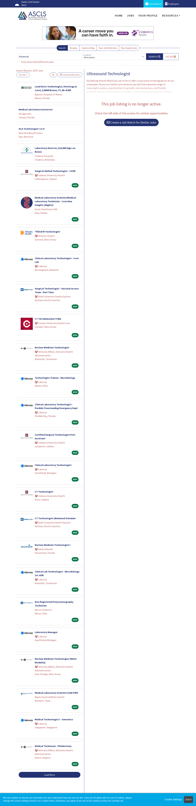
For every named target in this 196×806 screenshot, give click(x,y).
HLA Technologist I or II (32, 128)
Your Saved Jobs (129, 47)
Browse (73, 47)
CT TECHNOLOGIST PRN (48, 318)
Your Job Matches (108, 47)
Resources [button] (170, 15)
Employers (172, 4)
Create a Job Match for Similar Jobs (131, 122)
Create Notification (70, 74)
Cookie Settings (173, 799)
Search (62, 47)
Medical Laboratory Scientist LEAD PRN (56, 692)
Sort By (22, 74)
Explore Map (88, 47)
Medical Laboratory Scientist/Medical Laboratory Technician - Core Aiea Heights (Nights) (55, 201)
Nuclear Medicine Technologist (52, 347)
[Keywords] (49, 56)
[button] (171, 56)
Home (119, 15)
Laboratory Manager (46, 632)
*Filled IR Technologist (47, 231)
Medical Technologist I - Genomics (54, 719)
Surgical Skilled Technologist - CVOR (55, 170)
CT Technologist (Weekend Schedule (55, 518)
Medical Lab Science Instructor (36, 109)
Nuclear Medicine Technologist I (52, 544)
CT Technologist (44, 491)
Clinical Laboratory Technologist (53, 465)
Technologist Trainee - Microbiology (55, 377)
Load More (49, 774)
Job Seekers (153, 4)
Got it (188, 799)
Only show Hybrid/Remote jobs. (37, 61)
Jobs (130, 15)
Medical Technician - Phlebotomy (53, 746)
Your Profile (148, 15)
